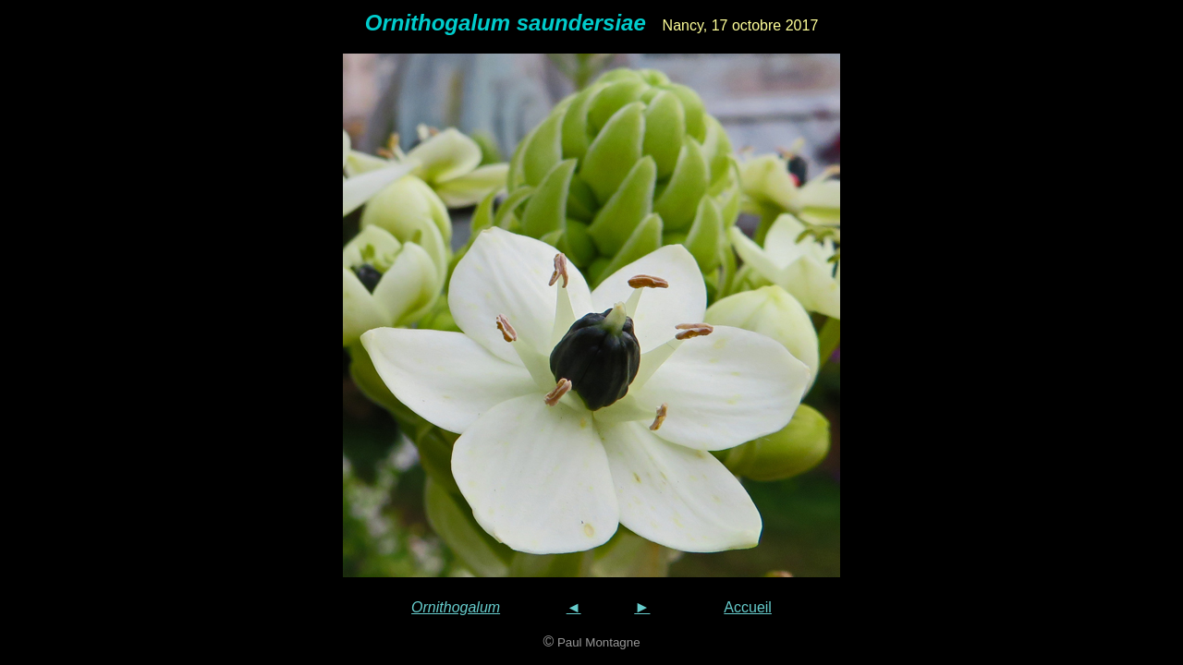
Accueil (748, 607)
